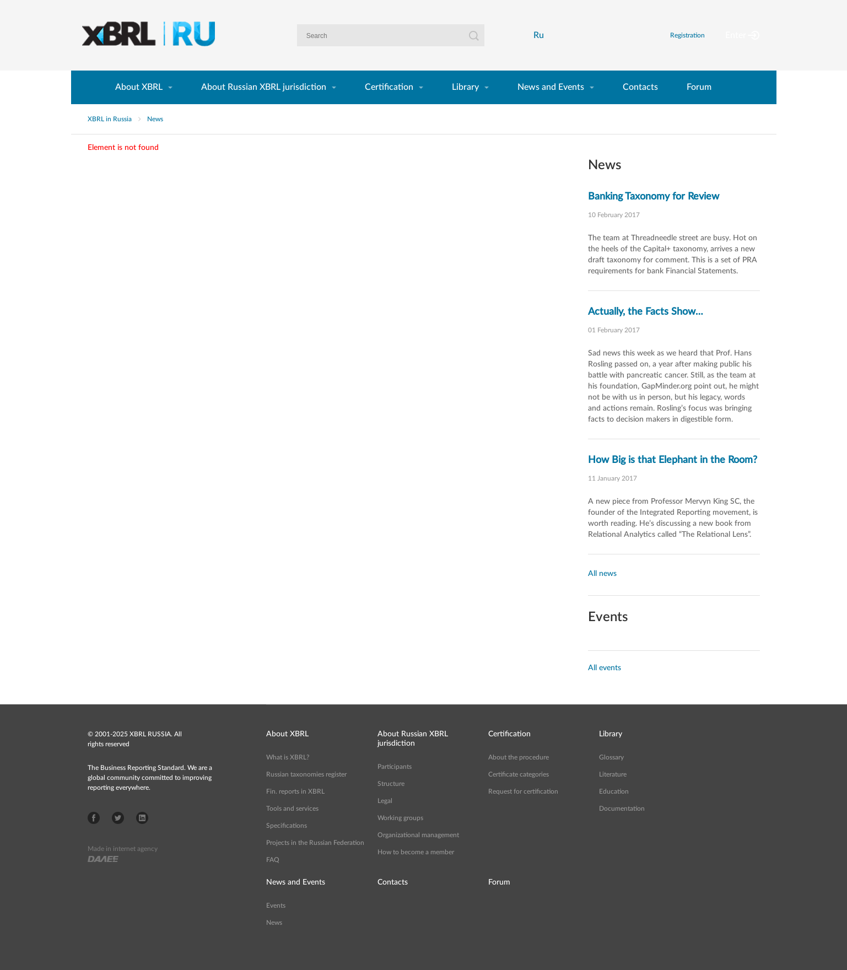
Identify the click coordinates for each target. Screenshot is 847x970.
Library (465, 105)
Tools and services (292, 827)
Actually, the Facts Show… (645, 331)
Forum (699, 105)
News (155, 137)
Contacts (640, 105)
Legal (384, 819)
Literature (613, 793)
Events (275, 924)
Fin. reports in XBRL (295, 810)
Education (614, 810)
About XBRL (139, 105)
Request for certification (523, 810)
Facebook (94, 837)
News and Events (550, 105)
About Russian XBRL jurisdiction (263, 105)
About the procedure (518, 776)
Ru (541, 44)
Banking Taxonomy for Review (653, 215)
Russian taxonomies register (306, 793)
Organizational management (418, 853)
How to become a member (415, 870)
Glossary (611, 776)
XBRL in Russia (110, 137)
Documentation (622, 827)
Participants (394, 785)
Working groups (400, 836)
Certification (389, 105)
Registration (700, 44)
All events (604, 687)
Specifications (286, 844)
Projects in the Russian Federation (315, 861)
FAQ (272, 878)
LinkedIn (142, 837)
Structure (390, 802)
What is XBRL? (287, 776)
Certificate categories (518, 793)
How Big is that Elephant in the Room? (672, 479)
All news (602, 592)
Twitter (118, 837)
